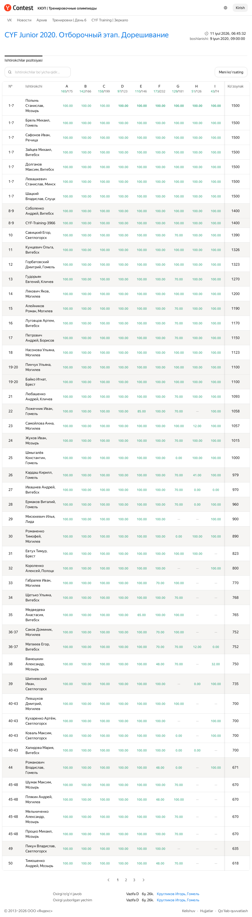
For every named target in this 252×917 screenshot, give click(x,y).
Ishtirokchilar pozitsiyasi (23, 60)
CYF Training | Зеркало (110, 20)
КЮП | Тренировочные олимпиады (67, 8)
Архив (42, 20)
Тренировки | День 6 (69, 20)
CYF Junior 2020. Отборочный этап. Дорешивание (87, 35)
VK (9, 20)
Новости (24, 20)
